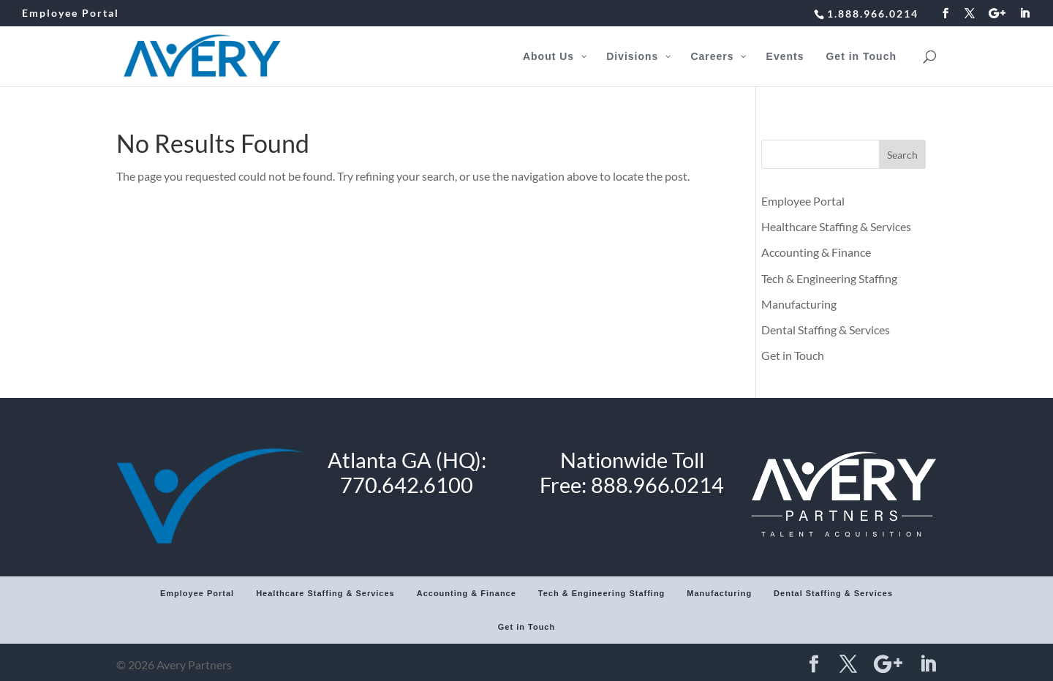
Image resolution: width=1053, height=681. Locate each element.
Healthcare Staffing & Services (836, 226)
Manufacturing (799, 304)
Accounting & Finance (816, 252)
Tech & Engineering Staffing (829, 278)
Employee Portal (70, 13)
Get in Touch (792, 355)
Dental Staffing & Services (825, 329)
